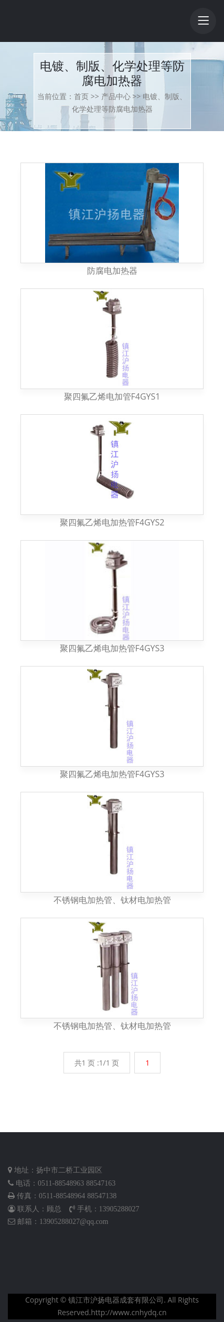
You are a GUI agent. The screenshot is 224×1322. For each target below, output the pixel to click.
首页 (81, 96)
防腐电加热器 (112, 270)
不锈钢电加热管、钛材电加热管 (112, 900)
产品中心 (116, 96)
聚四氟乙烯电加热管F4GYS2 (112, 522)
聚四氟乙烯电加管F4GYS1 (112, 396)
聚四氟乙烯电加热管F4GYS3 (112, 648)
